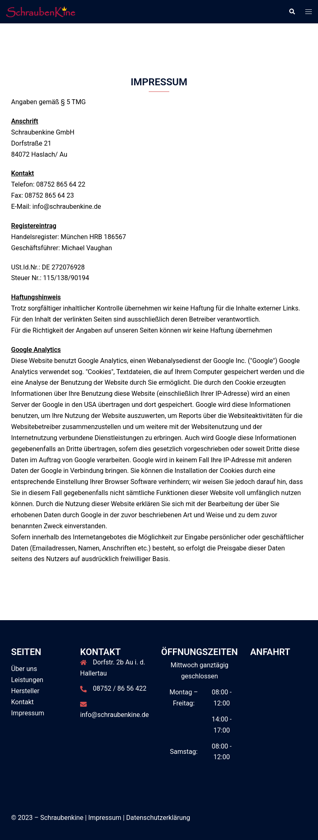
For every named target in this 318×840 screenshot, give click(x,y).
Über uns (24, 669)
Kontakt (22, 702)
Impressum (27, 713)
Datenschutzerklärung (158, 818)
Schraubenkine (61, 818)
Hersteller (25, 691)
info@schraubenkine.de (114, 715)
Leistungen (27, 680)
